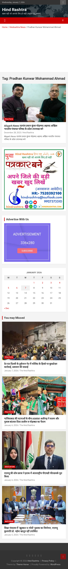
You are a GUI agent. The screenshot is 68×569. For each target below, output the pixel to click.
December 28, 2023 (12, 132)
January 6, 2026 (11, 425)
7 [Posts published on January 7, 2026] (25, 288)
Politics (9, 119)
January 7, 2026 (11, 371)
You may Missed (14, 317)
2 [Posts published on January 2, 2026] (42, 283)
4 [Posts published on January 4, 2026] (59, 283)
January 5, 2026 (11, 535)
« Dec (6, 308)
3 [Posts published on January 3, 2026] (51, 283)
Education (10, 467)
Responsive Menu (63, 2)
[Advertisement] (34, 49)
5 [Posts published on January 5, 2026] (8, 288)
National (9, 521)
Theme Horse (22, 564)
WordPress (55, 564)
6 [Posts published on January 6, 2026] (16, 288)
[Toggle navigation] (5, 20)
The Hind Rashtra (27, 371)
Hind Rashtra (14, 9)
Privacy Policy (48, 561)
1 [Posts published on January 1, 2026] (34, 283)
